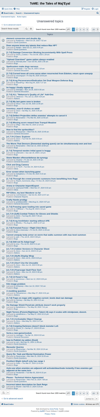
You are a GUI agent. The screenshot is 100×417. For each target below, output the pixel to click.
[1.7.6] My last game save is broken (23, 101)
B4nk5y (19, 223)
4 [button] (83, 29)
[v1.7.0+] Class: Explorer (18, 136)
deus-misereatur (22, 230)
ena (17, 244)
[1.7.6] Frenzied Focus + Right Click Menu (26, 228)
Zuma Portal (54, 409)
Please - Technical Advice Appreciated (24, 377)
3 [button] (80, 29)
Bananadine (20, 118)
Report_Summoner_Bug (25, 181)
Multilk (18, 47)
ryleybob (19, 69)
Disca (18, 104)
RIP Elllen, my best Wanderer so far (23, 193)
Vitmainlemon (21, 293)
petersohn (20, 153)
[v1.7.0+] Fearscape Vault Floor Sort (23, 270)
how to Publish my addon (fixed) (22, 340)
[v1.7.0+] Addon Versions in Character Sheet (27, 249)
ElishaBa (19, 90)
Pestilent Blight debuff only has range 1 (25, 361)
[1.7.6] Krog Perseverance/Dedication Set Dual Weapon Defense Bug (39, 80)
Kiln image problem (15, 284)
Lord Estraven (21, 195)
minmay (19, 300)
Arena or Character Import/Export (22, 186)
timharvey (19, 286)
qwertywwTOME (22, 188)
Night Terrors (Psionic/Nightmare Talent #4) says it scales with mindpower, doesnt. (46, 312)
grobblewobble (21, 202)
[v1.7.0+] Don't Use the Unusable (22, 263)
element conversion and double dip (23, 38)
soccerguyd (20, 76)
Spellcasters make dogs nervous (22, 66)
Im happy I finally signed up (19, 87)
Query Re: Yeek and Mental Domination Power (28, 354)
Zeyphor (19, 160)
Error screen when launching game (23, 172)
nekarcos (19, 97)
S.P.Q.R (19, 167)
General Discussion (21, 70)
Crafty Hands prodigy (16, 200)
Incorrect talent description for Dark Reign (27, 384)
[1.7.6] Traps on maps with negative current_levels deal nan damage (39, 298)
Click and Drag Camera (17, 165)
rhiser (18, 363)
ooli (17, 342)
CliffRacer (19, 209)
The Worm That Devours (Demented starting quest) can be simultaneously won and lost (49, 143)
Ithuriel (18, 387)
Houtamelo (20, 373)
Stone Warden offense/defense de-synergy (27, 158)
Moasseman (20, 132)
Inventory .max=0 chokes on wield (23, 108)
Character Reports (21, 197)
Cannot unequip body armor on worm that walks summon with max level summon (46, 235)
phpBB (42, 411)
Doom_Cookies (22, 54)
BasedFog (20, 83)
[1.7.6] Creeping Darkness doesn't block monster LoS (32, 326)
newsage (19, 335)
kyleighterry (20, 174)
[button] (68, 29)
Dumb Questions (20, 42)
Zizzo (18, 111)
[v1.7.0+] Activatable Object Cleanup (24, 319)
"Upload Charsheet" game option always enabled (30, 59)
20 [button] (93, 29)
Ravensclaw (20, 349)
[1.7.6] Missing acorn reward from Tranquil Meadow (31, 122)
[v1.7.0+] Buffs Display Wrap (20, 256)
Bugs (16, 56)
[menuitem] (16, 9)
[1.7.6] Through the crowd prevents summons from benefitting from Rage (42, 179)
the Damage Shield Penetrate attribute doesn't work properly (35, 305)
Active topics (22, 17)
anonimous (20, 279)
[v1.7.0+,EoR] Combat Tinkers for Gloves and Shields (32, 214)
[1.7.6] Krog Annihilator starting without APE (28, 221)
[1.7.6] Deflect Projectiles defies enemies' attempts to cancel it (36, 115)
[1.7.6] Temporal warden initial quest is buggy (28, 150)
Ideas (16, 169)
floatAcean (20, 40)
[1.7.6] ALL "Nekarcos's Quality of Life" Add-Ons (29, 94)
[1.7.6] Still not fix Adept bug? (20, 242)
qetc (17, 237)
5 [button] (87, 29)
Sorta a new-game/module (19, 333)
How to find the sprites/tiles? (20, 129)
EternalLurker (21, 62)
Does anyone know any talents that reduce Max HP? (31, 45)
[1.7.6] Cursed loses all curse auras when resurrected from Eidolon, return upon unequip (49, 73)
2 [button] (76, 29)
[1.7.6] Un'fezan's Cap (16, 277)
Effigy (18, 125)
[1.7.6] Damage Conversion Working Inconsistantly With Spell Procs (39, 52)
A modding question (16, 291)
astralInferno (20, 307)
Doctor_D (19, 328)
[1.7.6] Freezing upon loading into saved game (28, 207)
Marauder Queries (15, 347)
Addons (17, 98)
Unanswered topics (8, 17)
